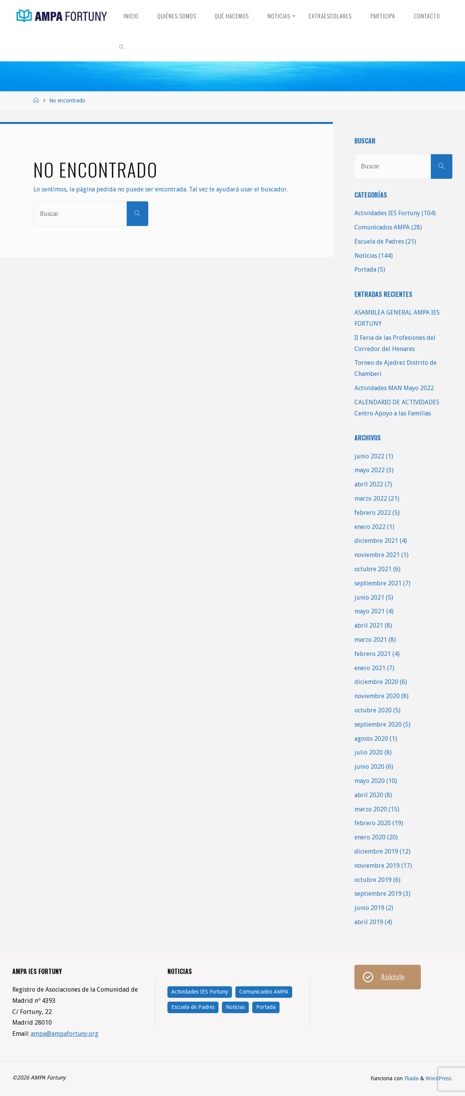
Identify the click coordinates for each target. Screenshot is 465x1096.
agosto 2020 (371, 738)
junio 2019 (369, 907)
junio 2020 (369, 766)
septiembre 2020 (378, 724)
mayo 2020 (369, 781)
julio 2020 (368, 752)
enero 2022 (370, 527)
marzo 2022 (370, 498)
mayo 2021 (369, 611)
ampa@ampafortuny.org (65, 1033)
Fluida (411, 1078)
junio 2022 (369, 456)
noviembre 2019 (377, 865)
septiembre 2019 (378, 893)
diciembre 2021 (376, 540)
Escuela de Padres (379, 241)
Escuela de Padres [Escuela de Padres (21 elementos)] (193, 1007)
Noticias (365, 255)
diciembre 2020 (376, 682)
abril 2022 (368, 484)
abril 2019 (368, 922)
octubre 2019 (373, 879)
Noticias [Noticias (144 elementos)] (235, 1007)
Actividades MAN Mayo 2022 (394, 388)
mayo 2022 (369, 470)
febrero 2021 (372, 654)
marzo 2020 (370, 809)
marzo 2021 (370, 639)
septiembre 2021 (378, 583)
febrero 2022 (372, 512)
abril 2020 (368, 795)
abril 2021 (368, 625)
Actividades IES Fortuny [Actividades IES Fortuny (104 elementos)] (199, 992)
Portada (365, 269)
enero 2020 (370, 837)
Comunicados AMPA (382, 227)
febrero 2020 (372, 823)
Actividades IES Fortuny (387, 213)
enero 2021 (370, 668)
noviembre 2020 (377, 696)
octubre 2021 (373, 569)
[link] (122, 46)
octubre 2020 (373, 710)
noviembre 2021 (377, 555)
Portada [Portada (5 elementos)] (266, 1007)
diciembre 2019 (376, 851)
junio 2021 (369, 597)
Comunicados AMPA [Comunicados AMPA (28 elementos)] (263, 992)
